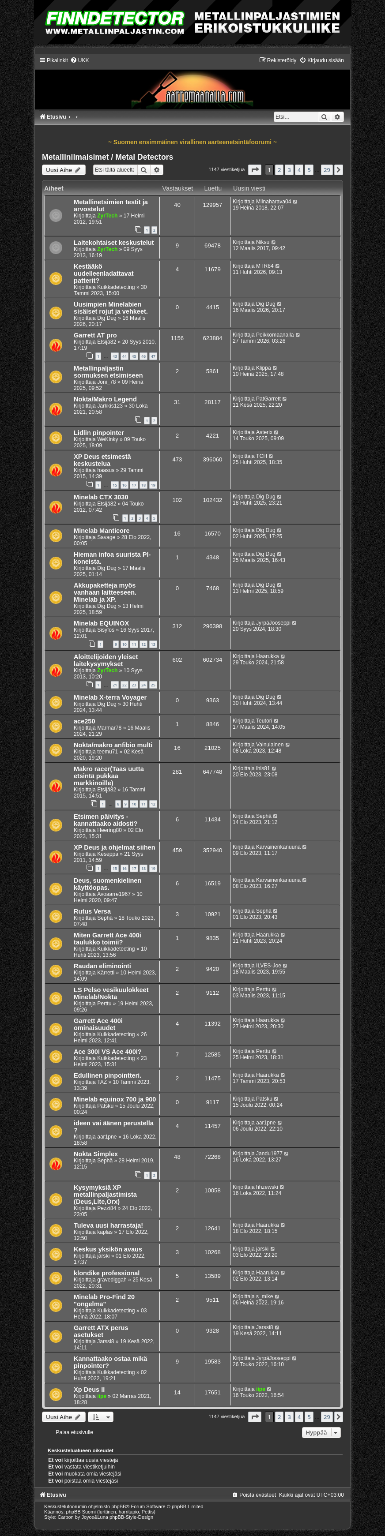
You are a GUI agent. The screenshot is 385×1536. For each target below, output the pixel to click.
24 (143, 685)
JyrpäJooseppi (273, 623)
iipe (101, 1396)
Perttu (104, 1003)
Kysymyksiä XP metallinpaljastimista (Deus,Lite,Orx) (105, 1194)
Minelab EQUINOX (101, 623)
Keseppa (107, 854)
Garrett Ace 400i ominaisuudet (98, 1024)
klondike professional (107, 1273)
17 (134, 485)
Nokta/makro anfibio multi (113, 745)
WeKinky (107, 439)
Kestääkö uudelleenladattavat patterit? (104, 273)
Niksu (262, 242)
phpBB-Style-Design (131, 1517)
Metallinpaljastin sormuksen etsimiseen (108, 372)
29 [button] (327, 170)
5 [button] (308, 170)
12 (143, 644)
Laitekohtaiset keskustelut (114, 242)
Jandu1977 (269, 1153)
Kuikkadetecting (116, 287)
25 (153, 685)
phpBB (118, 1506)
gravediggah (112, 1280)
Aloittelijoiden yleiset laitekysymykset (106, 660)
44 (124, 356)
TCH (261, 456)
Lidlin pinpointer (99, 432)
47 (153, 356)
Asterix (264, 432)
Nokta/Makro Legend (105, 399)
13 (153, 644)
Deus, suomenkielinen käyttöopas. (107, 884)
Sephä (264, 816)
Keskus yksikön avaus (108, 1249)
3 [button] (289, 170)
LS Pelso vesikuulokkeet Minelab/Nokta (111, 993)
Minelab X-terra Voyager (110, 697)
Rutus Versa (92, 911)
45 (134, 356)
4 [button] (299, 170)
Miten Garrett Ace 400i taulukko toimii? (107, 939)
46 (143, 356)
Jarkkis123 (110, 406)
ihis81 (263, 768)
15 (115, 485)
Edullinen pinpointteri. (107, 1075)
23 (134, 685)
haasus (105, 470)
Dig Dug (107, 318)
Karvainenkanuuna (278, 847)
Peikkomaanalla (275, 335)
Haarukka (267, 656)
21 (115, 685)
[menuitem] (79, 60)
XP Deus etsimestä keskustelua (102, 460)
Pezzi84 (106, 1208)
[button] (254, 170)
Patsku (105, 1106)
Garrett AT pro (95, 335)
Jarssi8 (105, 1341)
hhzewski (267, 1187)
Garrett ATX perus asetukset (101, 1331)
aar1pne (107, 1137)
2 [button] (279, 170)
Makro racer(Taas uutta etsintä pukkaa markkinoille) (109, 776)
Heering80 (109, 830)
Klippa (263, 368)
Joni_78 (106, 382)
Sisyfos (105, 630)
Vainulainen (269, 745)
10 (124, 644)
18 (143, 485)
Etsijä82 (106, 342)
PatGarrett (268, 399)
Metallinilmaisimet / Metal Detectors (107, 157)
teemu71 (107, 752)
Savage (106, 537)
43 (115, 356)
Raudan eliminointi (102, 966)
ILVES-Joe (268, 966)
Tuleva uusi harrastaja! (108, 1225)
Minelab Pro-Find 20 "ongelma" (104, 1300)
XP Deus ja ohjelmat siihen (114, 847)
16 (124, 485)
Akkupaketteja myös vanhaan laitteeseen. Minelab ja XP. (105, 592)
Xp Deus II (89, 1389)
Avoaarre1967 (114, 894)
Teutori (264, 721)
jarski (103, 1256)
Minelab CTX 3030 (101, 497)
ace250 (84, 721)
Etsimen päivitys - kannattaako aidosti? (105, 820)
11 (134, 644)
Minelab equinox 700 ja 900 (115, 1099)
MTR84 (265, 266)
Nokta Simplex (96, 1154)
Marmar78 (109, 728)
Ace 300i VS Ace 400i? (108, 1051)
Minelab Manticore (102, 530)
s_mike (264, 1296)
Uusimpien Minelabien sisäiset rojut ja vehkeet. (111, 308)
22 (124, 685)
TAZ (102, 1082)
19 (153, 485)
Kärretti (105, 973)
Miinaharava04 (273, 202)
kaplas (105, 1232)
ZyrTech (107, 216)
